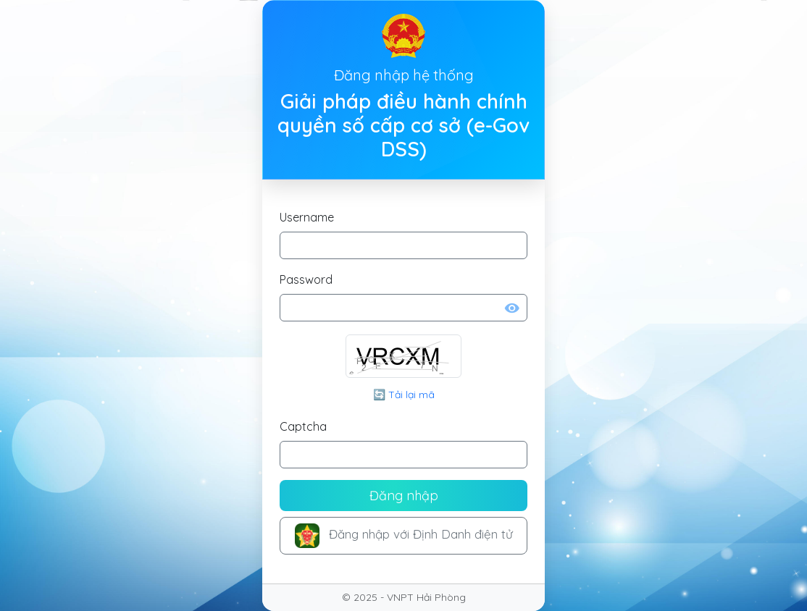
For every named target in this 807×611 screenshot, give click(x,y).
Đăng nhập (403, 495)
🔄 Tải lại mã (404, 394)
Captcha (303, 426)
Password (306, 279)
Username (307, 217)
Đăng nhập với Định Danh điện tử (404, 535)
